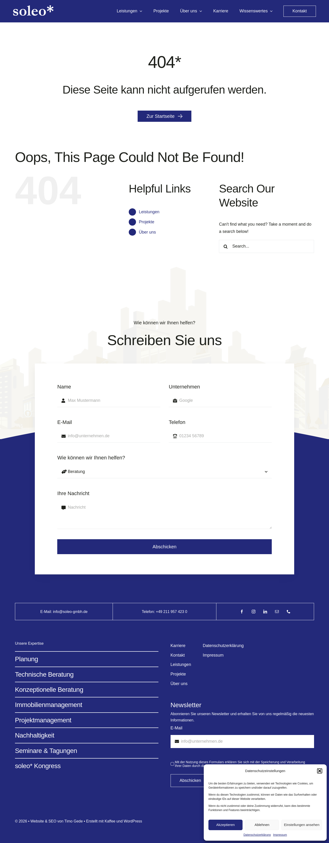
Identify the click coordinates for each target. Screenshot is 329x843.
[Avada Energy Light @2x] (33, 7)
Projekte (146, 222)
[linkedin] (265, 611)
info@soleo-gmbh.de (70, 612)
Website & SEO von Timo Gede (56, 821)
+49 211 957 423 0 (171, 612)
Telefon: (149, 612)
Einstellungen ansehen (301, 825)
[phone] (288, 611)
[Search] (225, 246)
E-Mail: (46, 612)
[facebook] (242, 611)
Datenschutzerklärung (257, 834)
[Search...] (266, 246)
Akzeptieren (225, 825)
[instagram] (253, 611)
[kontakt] (299, 11)
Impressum (280, 834)
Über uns (147, 232)
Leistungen (149, 212)
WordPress (133, 821)
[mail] (277, 611)
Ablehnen (261, 825)
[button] (319, 771)
